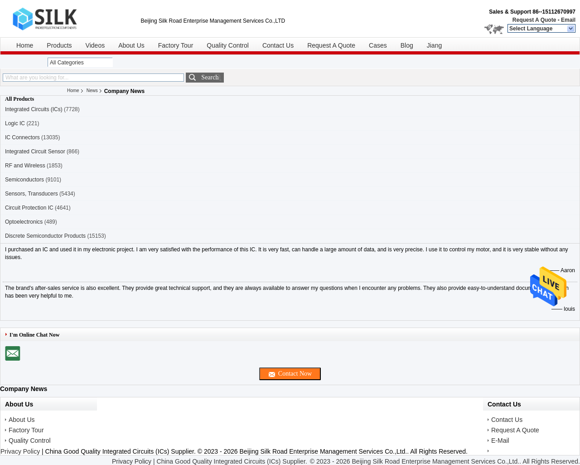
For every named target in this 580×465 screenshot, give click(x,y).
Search (209, 77)
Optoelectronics (24, 222)
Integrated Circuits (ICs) (34, 109)
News (92, 90)
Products (59, 45)
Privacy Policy (20, 451)
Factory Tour (175, 45)
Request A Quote (534, 20)
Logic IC (15, 123)
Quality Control (228, 45)
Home (24, 45)
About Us (131, 45)
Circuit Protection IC (29, 208)
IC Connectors (22, 137)
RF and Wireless (25, 165)
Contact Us (278, 45)
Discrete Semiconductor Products (45, 236)
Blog (407, 45)
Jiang (434, 45)
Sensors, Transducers (31, 194)
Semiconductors (24, 179)
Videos (95, 45)
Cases (378, 45)
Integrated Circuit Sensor (35, 151)
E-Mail (500, 440)
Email (568, 20)
